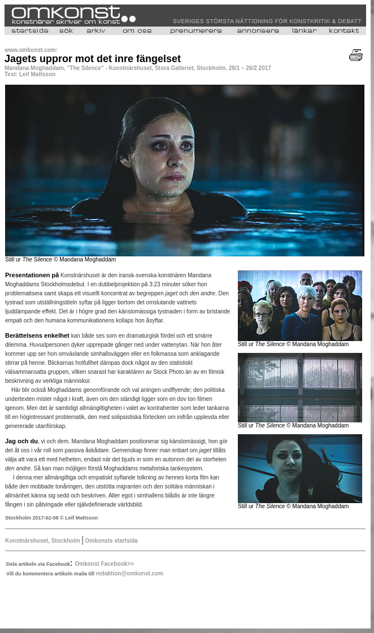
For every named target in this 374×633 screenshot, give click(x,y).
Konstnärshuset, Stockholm (43, 541)
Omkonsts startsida (111, 541)
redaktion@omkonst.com (129, 573)
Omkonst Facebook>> (104, 564)
